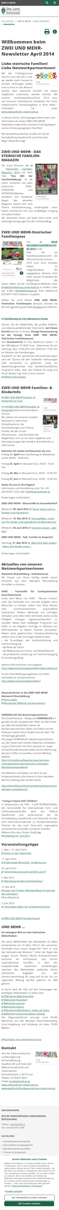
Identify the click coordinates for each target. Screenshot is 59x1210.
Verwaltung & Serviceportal (16, 1141)
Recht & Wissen (40, 21)
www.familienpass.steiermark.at (21, 287)
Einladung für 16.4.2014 (17, 835)
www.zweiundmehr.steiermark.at (19, 111)
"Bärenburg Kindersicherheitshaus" (23, 881)
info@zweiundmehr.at (38, 491)
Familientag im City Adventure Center (26, 318)
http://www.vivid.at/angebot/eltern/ (21, 681)
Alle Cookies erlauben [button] (29, 1203)
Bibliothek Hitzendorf (15, 999)
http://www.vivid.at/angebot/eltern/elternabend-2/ (29, 668)
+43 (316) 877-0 (17, 1124)
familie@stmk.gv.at (26, 290)
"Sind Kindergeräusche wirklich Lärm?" (25, 871)
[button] (13, 1191)
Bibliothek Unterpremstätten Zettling (24, 1013)
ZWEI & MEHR (23, 21)
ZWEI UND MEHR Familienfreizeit (22, 918)
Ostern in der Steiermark (17, 853)
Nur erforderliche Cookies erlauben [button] (29, 1197)
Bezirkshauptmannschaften (17, 1148)
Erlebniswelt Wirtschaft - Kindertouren (25, 862)
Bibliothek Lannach (14, 1003)
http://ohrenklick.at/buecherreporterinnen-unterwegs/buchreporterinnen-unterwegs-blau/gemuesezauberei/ (25, 764)
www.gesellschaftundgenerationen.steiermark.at (28, 1088)
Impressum (37, 1186)
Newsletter (8, 24)
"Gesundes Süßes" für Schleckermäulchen (27, 906)
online (38, 307)
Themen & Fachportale (14, 1152)
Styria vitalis (10, 699)
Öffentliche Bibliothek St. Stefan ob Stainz (27, 1010)
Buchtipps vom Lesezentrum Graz (22, 1039)
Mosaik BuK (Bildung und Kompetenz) (24, 703)
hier (38, 832)
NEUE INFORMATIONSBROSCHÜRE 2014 (42, 245)
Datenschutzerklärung (21, 1186)
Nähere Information (15, 376)
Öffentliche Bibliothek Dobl (19, 996)
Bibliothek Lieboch (14, 1006)
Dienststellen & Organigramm (18, 1145)
